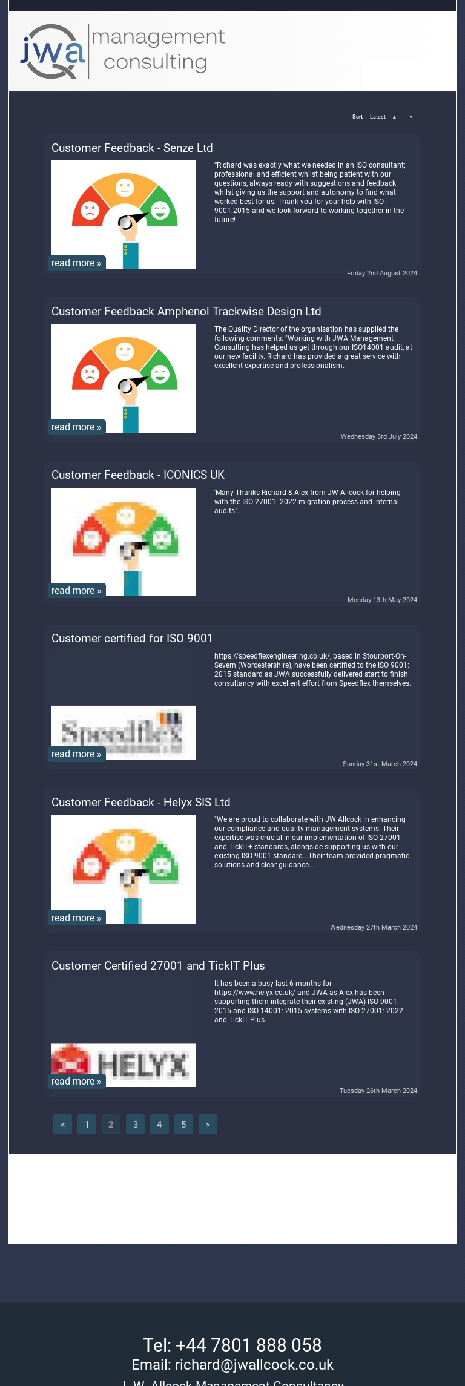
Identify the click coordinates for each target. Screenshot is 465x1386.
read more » (76, 263)
